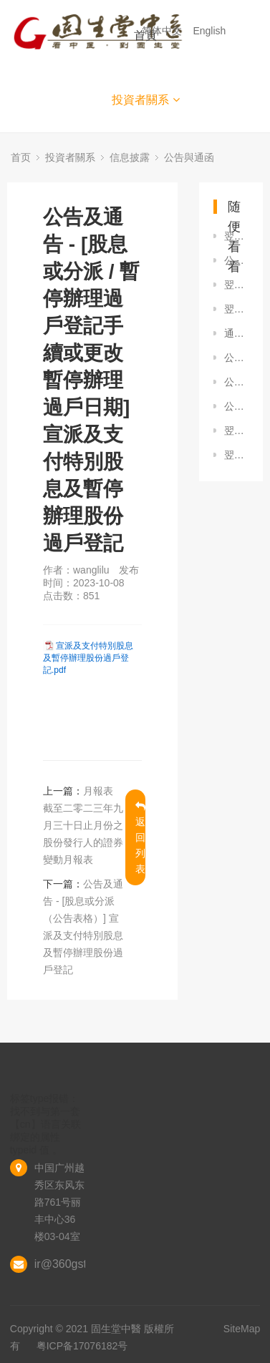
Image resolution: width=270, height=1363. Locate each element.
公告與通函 (189, 157)
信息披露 (130, 157)
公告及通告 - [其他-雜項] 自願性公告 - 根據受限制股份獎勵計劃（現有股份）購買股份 (236, 382)
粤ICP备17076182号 (82, 1346)
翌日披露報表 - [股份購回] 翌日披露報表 (236, 236)
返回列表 (140, 838)
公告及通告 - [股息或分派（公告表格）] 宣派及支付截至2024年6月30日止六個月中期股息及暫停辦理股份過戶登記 (236, 406)
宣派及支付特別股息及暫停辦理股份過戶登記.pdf (88, 658)
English (210, 30)
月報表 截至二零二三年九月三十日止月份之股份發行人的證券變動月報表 (83, 825)
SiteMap (241, 1328)
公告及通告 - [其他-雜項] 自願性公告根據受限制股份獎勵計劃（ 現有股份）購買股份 (236, 357)
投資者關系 (146, 100)
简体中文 (163, 30)
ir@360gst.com (73, 1264)
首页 (21, 157)
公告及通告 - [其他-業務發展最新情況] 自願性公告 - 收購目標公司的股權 (236, 260)
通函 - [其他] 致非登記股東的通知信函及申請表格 (236, 333)
